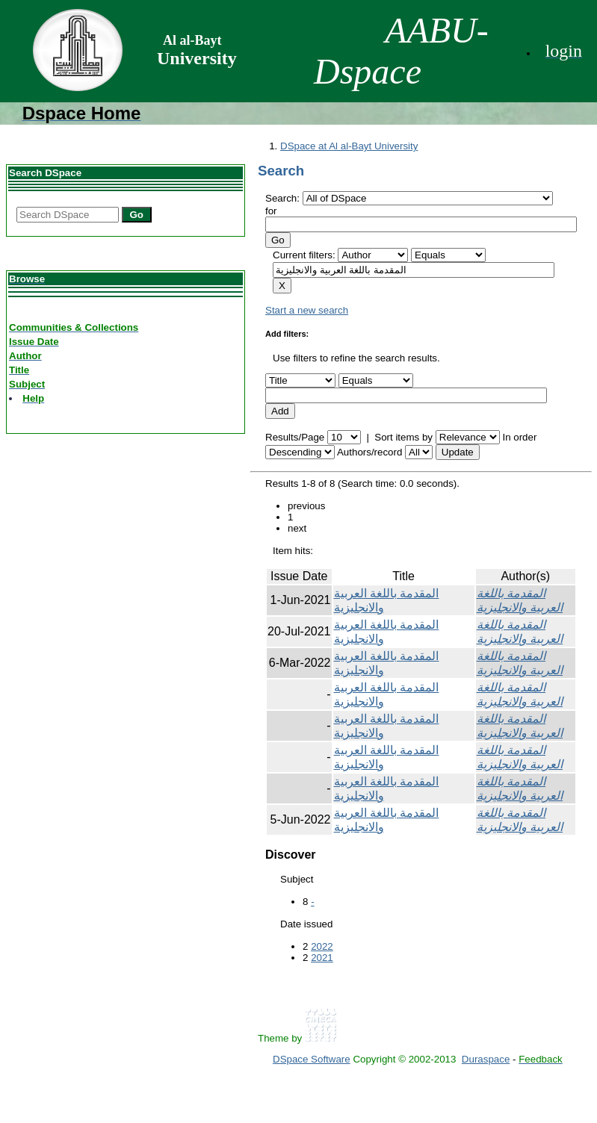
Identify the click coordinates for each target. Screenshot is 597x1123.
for (271, 211)
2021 (322, 957)
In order (519, 437)
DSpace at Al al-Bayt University (349, 146)
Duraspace (486, 1059)
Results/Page (294, 437)
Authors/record (369, 452)
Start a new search (306, 310)
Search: (284, 198)
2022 (322, 946)
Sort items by (403, 437)
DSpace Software (311, 1059)
